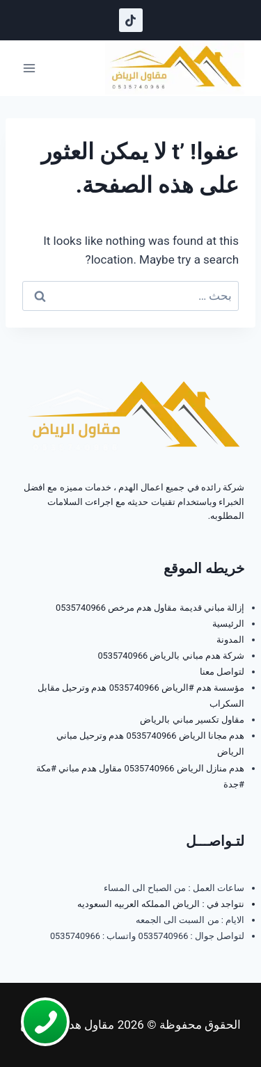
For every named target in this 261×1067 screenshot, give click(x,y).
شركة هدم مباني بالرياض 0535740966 (170, 655)
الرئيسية (228, 623)
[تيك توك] (131, 20)
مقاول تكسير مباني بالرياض (192, 719)
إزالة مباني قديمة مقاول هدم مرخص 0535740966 (150, 607)
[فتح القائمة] (29, 68)
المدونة (230, 639)
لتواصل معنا (222, 671)
